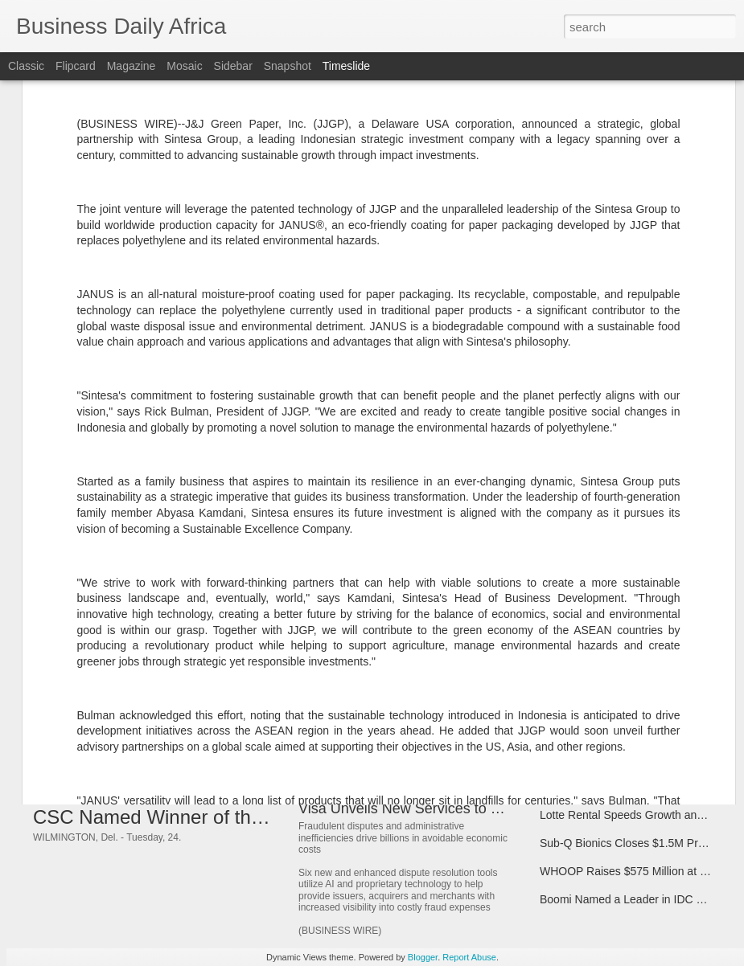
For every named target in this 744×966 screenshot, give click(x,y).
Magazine (131, 65)
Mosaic (184, 65)
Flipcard (75, 65)
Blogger (423, 957)
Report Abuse (469, 957)
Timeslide (346, 65)
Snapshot (287, 65)
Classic (26, 65)
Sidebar (233, 65)
